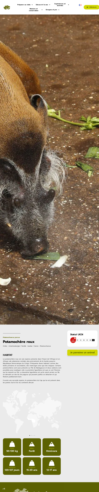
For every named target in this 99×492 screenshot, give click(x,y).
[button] (5, 416)
